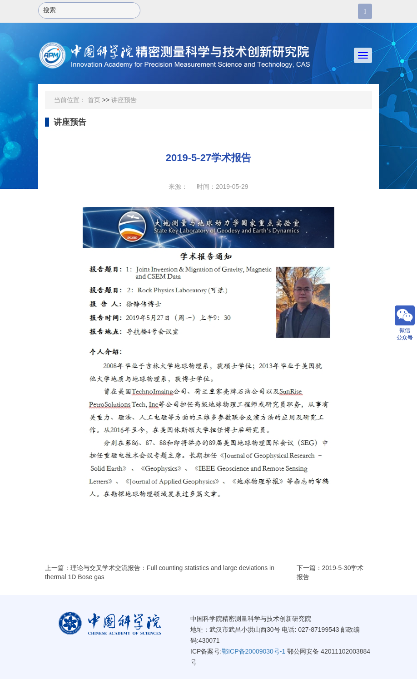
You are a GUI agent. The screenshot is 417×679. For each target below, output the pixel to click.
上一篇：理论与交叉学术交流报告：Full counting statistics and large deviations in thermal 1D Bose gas (159, 572)
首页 (94, 99)
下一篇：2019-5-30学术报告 (330, 572)
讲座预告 (124, 99)
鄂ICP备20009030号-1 (253, 651)
